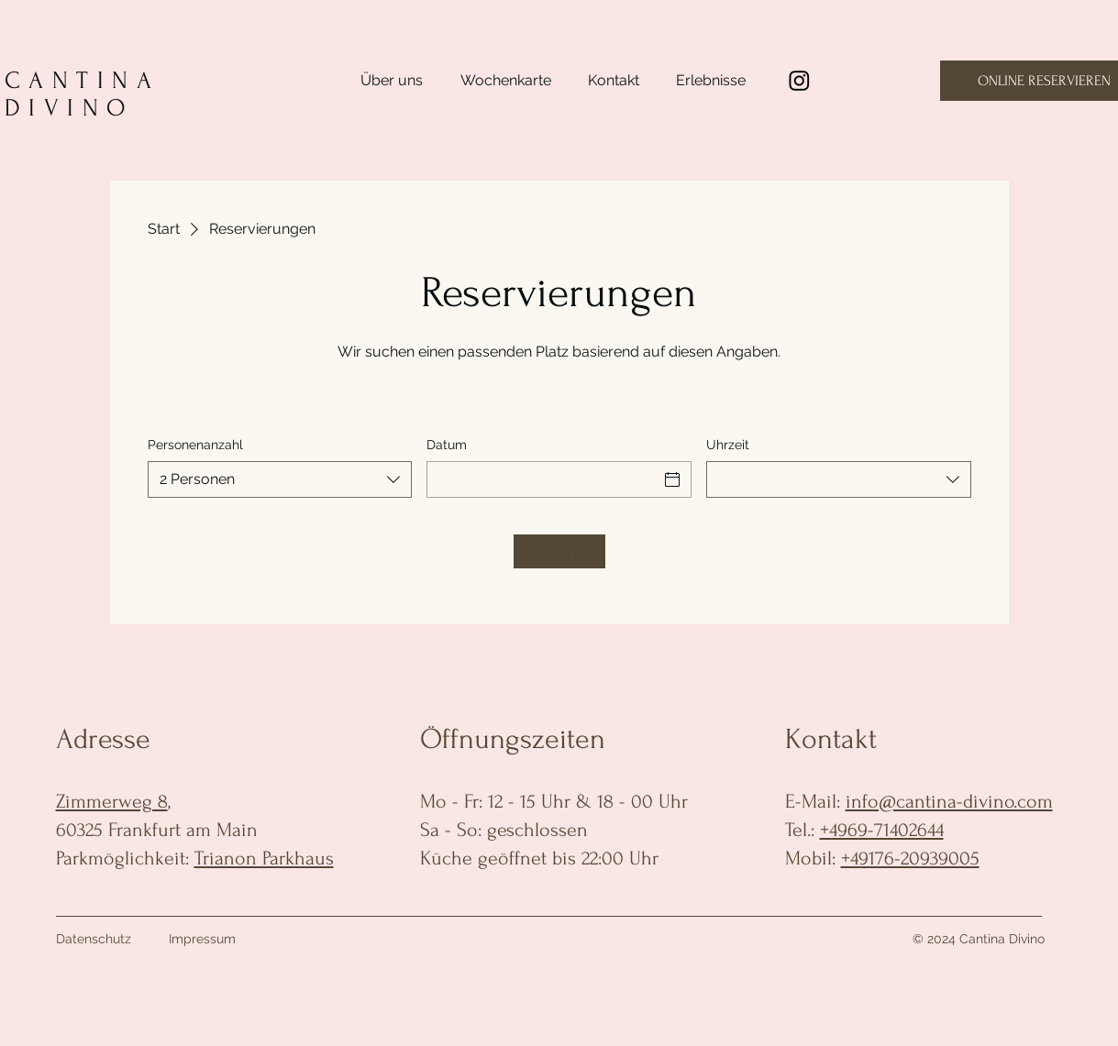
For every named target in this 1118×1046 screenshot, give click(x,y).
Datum (446, 444)
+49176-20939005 (910, 858)
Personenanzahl (195, 444)
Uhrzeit (727, 444)
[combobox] (280, 479)
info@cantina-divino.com (949, 801)
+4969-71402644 (882, 830)
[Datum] (542, 479)
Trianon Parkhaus (264, 858)
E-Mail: (815, 801)
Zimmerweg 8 (112, 801)
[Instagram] (799, 80)
